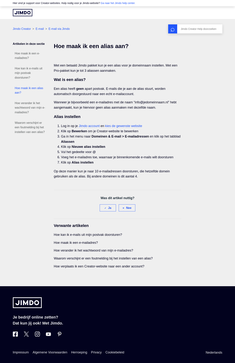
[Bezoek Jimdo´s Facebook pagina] (15, 335)
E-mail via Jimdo (59, 28)
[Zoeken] (195, 28)
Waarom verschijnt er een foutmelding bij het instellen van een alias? (30, 127)
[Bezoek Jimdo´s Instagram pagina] (37, 335)
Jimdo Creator (22, 28)
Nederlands (214, 352)
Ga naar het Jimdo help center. (118, 3)
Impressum (21, 352)
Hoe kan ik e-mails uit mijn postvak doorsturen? (28, 73)
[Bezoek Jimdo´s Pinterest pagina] (59, 335)
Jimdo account (89, 126)
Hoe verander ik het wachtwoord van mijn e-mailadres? (30, 108)
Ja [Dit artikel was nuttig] (109, 207)
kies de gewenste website (123, 126)
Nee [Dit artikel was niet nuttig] (128, 207)
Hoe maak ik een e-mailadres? (27, 56)
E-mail (40, 28)
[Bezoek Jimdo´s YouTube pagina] (48, 335)
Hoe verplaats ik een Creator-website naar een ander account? (99, 266)
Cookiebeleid (114, 352)
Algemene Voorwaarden (50, 352)
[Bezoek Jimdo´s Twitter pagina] (26, 335)
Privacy (96, 352)
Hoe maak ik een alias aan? (29, 90)
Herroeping (79, 352)
